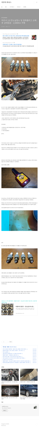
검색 (34, 2)
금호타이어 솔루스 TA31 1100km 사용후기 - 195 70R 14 (13, 367)
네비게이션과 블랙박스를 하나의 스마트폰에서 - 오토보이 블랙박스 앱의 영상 (16, 379)
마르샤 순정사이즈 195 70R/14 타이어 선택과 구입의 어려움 (13, 374)
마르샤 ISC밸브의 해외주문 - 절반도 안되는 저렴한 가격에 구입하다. (14, 365)
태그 (6, 7)
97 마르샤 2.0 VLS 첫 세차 (7, 376)
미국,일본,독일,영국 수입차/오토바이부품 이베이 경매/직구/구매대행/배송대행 (18, 46)
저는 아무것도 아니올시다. (6, 424)
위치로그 (19, 7)
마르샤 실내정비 (5, 368)
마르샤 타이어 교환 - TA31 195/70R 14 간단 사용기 (12, 373)
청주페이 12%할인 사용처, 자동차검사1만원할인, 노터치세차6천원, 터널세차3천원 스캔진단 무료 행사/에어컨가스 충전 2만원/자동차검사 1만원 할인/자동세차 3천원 (16, 38)
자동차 (8, 363)
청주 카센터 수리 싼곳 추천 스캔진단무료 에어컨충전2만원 (16, 35)
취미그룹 (4, 363)
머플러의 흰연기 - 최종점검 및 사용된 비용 (10, 371)
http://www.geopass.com (8, 42)
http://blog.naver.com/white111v (9, 33)
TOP (37, 441)
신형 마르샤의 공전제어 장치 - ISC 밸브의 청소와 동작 (12, 370)
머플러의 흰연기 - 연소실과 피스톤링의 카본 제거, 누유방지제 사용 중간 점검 (16, 377)
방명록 (24, 7)
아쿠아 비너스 (6, 2)
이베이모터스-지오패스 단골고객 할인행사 (12, 44)
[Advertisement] (19, 347)
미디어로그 (12, 7)
